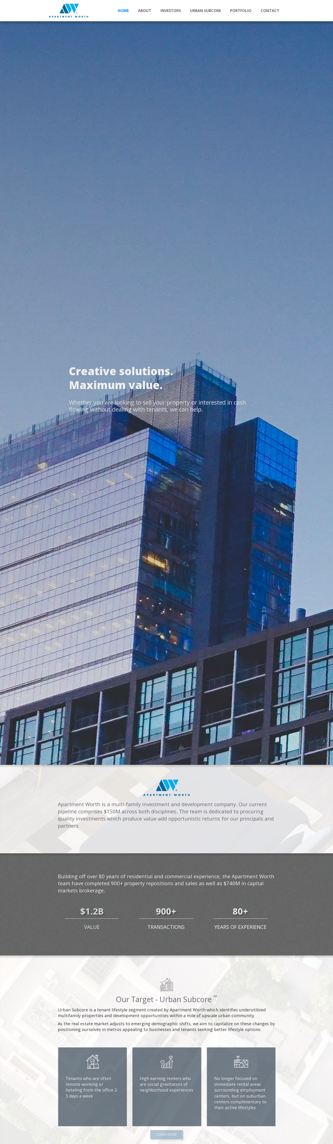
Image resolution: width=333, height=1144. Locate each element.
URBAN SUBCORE (205, 10)
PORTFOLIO (240, 10)
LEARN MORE (166, 1134)
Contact (270, 10)
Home (123, 10)
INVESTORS (170, 10)
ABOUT (144, 10)
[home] (68, 10)
